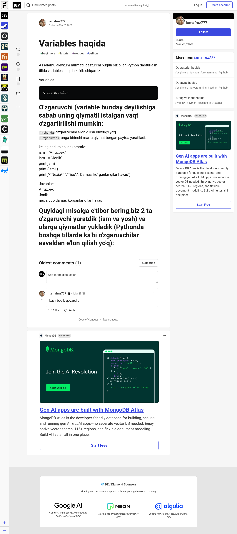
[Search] (28, 5)
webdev (78, 53)
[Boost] (18, 93)
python (92, 53)
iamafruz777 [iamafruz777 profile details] (57, 293)
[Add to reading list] (18, 81)
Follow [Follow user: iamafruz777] (203, 32)
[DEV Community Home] (16, 5)
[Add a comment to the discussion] (102, 277)
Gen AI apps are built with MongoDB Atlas (92, 409)
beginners (47, 53)
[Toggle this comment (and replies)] (42, 300)
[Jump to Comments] (18, 66)
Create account (219, 5)
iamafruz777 (57, 21)
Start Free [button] (99, 445)
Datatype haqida (203, 85)
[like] (53, 310)
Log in (198, 5)
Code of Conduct (88, 319)
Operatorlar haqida (203, 70)
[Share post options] (18, 107)
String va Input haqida (203, 100)
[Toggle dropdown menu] (154, 292)
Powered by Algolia (137, 5)
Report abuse (110, 319)
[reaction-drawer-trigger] (18, 51)
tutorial (63, 53)
